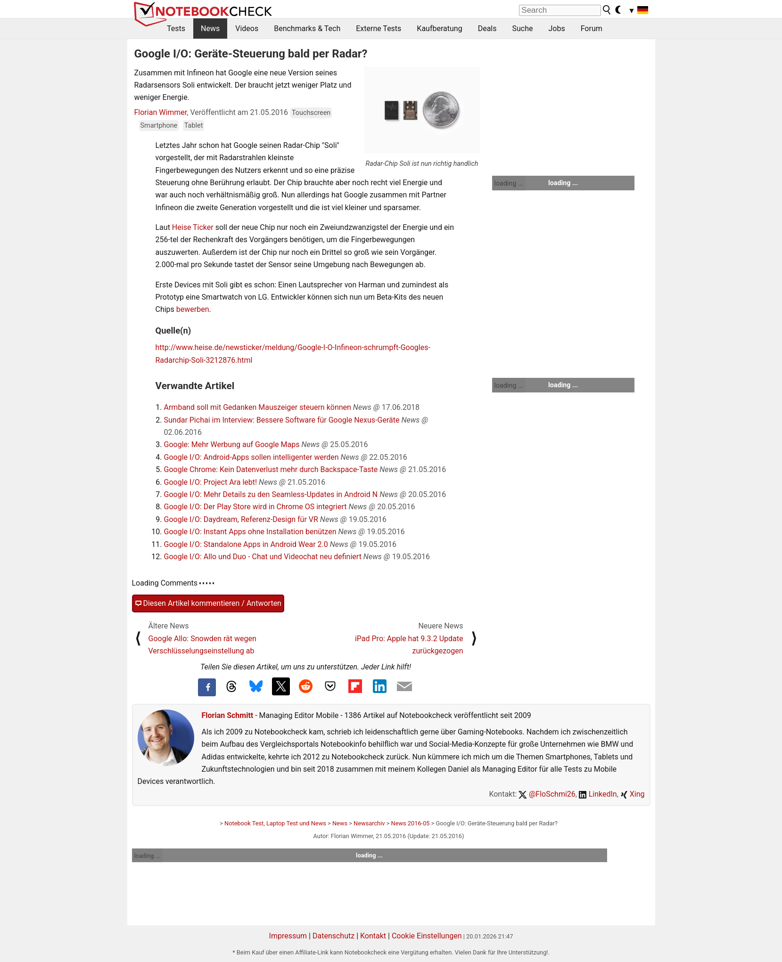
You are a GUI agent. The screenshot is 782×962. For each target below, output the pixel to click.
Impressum (288, 935)
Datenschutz (333, 935)
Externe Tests (378, 28)
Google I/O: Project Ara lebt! (210, 482)
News (210, 28)
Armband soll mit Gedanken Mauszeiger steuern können (257, 407)
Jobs (556, 28)
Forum (591, 28)
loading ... (508, 183)
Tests (176, 28)
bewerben (192, 309)
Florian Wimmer (160, 112)
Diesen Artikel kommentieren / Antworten (208, 603)
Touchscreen (311, 113)
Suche (522, 28)
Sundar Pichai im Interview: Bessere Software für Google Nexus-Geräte (282, 420)
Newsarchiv (369, 823)
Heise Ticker (193, 227)
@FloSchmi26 (547, 794)
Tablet (193, 126)
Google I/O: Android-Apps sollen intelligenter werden (251, 457)
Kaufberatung (439, 28)
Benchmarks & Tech (307, 28)
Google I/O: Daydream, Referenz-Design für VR (241, 519)
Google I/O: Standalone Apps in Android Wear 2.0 (246, 544)
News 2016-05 (410, 823)
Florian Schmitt (228, 715)
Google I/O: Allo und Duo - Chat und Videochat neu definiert (263, 556)
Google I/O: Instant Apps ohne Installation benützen (250, 531)
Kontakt (373, 935)
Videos (246, 28)
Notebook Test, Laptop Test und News (275, 823)
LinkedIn (598, 794)
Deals (487, 28)
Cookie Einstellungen (427, 935)
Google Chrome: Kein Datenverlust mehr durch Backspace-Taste (271, 469)
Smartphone (159, 126)
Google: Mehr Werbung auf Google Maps (232, 444)
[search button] (607, 10)
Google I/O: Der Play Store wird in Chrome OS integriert (255, 506)
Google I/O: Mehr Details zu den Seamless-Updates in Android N (271, 494)
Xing (632, 794)
